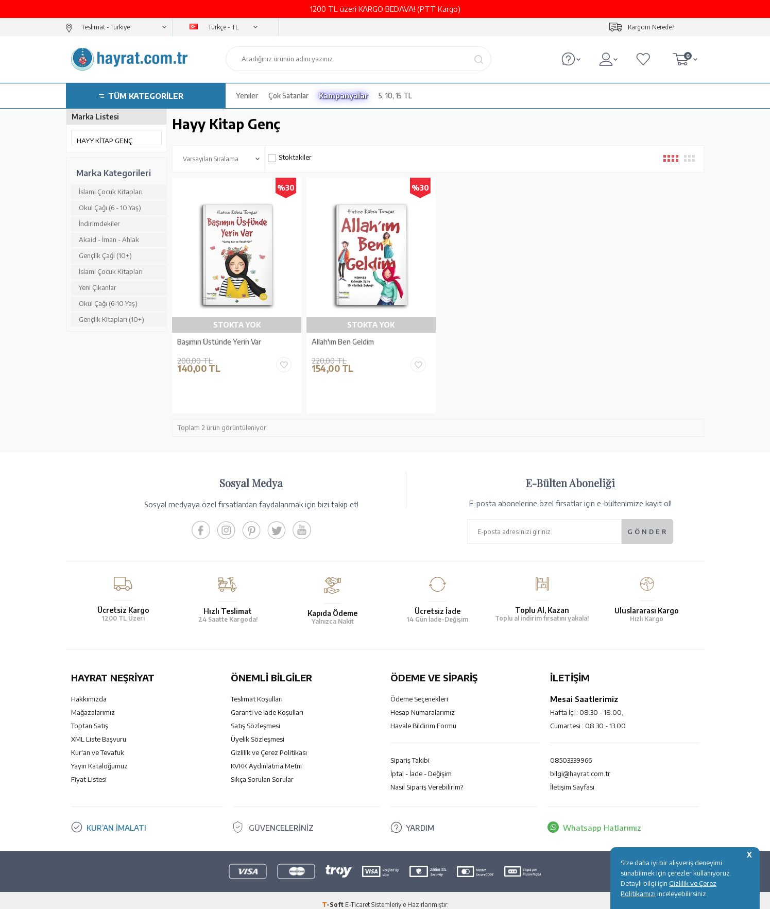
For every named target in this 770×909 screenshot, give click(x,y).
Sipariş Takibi (410, 751)
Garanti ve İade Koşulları (267, 703)
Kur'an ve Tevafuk (97, 744)
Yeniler (247, 95)
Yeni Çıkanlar (97, 287)
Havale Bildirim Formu (423, 717)
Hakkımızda (89, 690)
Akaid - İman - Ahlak (109, 239)
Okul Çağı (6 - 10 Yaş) (110, 207)
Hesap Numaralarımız (422, 703)
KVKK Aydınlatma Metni (266, 757)
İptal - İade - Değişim (421, 765)
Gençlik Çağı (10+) (105, 255)
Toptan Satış (89, 717)
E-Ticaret (357, 896)
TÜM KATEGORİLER (145, 95)
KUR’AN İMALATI (116, 819)
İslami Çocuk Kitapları (111, 191)
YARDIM (420, 819)
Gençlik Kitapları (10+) (111, 319)
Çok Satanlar (288, 95)
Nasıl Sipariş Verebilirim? (426, 778)
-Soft (333, 896)
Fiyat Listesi (89, 770)
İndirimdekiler (99, 223)
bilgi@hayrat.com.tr (580, 765)
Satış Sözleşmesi (255, 717)
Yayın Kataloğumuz (99, 757)
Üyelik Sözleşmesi (257, 730)
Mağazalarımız (93, 703)
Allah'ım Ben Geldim (343, 342)
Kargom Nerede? (651, 27)
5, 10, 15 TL (395, 95)
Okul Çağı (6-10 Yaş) (108, 303)
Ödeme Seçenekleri (419, 690)
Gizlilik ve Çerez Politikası (269, 744)
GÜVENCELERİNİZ (281, 819)
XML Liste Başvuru (98, 730)
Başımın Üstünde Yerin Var (219, 342)
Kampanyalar (343, 95)
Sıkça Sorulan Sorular (262, 770)
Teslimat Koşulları (257, 690)
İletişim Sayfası (572, 778)
